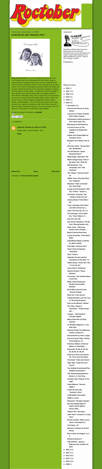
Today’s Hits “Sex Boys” (76, 411)
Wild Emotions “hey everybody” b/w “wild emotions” (76, 167)
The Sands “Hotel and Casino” (78, 360)
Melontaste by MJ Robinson (77, 124)
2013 (68, 453)
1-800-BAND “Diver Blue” (76, 395)
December (72, 105)
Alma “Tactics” (72, 254)
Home (36, 171)
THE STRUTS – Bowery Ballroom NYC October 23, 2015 (78, 444)
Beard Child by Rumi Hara (76, 232)
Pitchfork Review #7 (74, 439)
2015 (68, 103)
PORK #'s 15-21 (73, 398)
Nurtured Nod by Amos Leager (78, 335)
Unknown (20, 127)
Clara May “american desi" (77, 246)
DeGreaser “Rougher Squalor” (78, 401)
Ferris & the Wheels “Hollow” (78, 303)
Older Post (55, 171)
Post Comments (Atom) (29, 176)
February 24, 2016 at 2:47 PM (35, 127)
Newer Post (15, 171)
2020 (68, 94)
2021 (68, 91)
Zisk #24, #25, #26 (73, 219)
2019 (68, 97)
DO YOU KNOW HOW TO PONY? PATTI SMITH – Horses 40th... (76, 406)
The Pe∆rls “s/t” (73, 425)
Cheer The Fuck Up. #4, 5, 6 (77, 211)
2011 (68, 458)
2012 (68, 455)
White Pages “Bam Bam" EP (77, 157)
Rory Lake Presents (19, 78)
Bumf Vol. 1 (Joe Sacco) (76, 295)
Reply (19, 134)
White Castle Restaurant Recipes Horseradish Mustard (76, 284)
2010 (68, 461)
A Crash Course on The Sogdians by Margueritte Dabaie (77, 129)
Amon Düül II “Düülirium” (76, 268)
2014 (68, 450)
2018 (68, 100)
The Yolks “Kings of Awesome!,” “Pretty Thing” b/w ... (78, 308)
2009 (68, 464)
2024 (68, 88)
